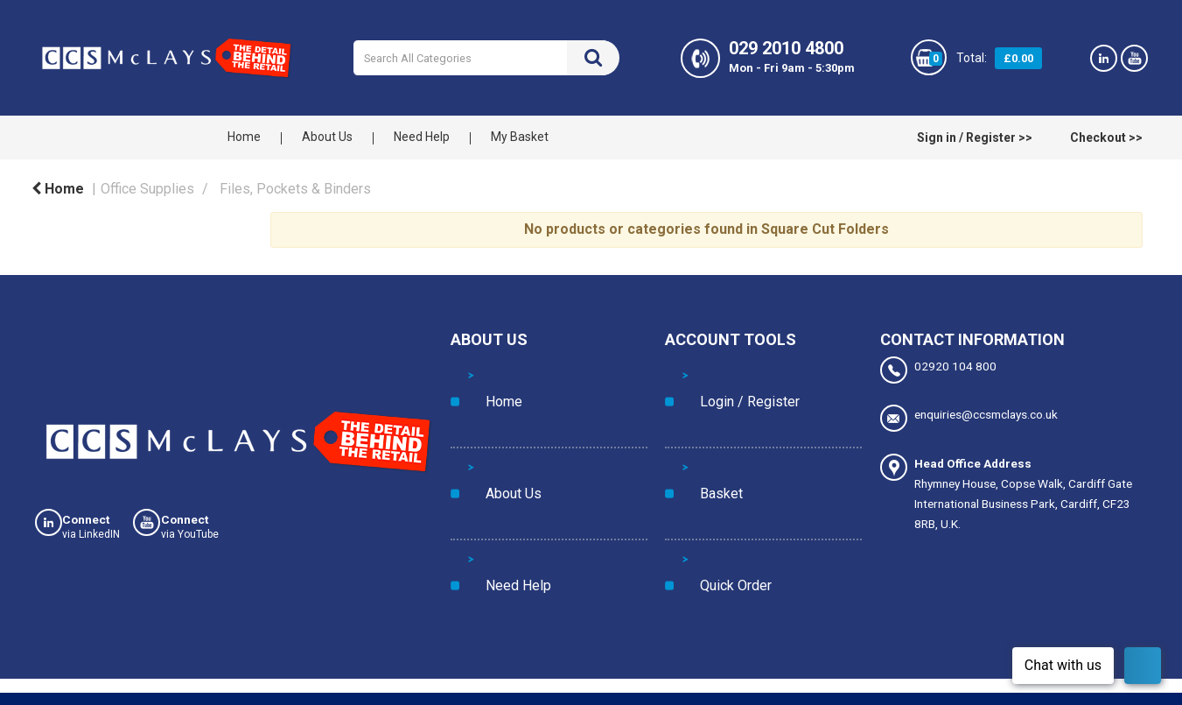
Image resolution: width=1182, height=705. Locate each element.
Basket (700, 409)
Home (244, 137)
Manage (928, 654)
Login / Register (724, 373)
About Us (327, 137)
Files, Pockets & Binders (295, 188)
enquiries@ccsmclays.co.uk (969, 410)
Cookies (47, 694)
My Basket (520, 137)
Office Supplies (147, 188)
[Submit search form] (593, 57)
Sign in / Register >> (974, 137)
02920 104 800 (938, 370)
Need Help (422, 137)
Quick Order (713, 445)
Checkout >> (1106, 137)
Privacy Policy (129, 694)
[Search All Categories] (486, 57)
